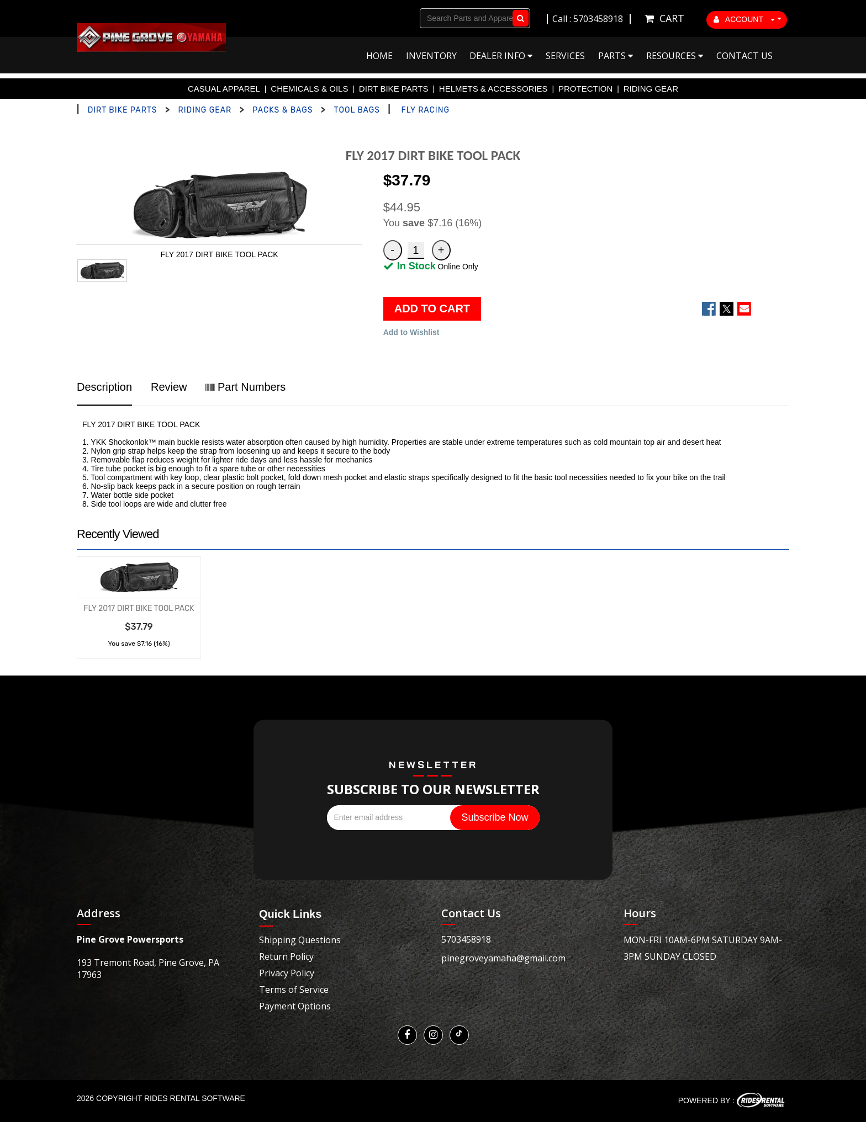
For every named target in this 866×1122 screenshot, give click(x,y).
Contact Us (744, 56)
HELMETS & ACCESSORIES (493, 88)
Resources (674, 56)
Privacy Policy (286, 973)
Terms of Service (294, 990)
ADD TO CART (432, 308)
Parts (615, 56)
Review (169, 387)
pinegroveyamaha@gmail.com (503, 958)
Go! (518, 18)
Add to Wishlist (411, 332)
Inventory (431, 56)
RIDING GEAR (651, 88)
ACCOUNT (744, 19)
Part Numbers (245, 387)
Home (379, 56)
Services (565, 56)
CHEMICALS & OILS (309, 88)
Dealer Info (500, 56)
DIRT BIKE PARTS (394, 88)
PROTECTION (585, 88)
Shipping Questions (300, 940)
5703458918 (466, 939)
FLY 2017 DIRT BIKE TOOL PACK (138, 608)
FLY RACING (426, 110)
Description (104, 387)
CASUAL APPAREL (224, 88)
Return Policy (286, 956)
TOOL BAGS (357, 110)
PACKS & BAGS (282, 110)
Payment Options (295, 1006)
